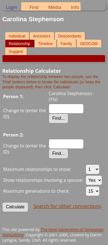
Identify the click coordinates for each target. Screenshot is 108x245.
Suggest (16, 51)
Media (54, 7)
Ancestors (41, 36)
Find (34, 7)
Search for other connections (67, 206)
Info (75, 7)
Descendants (69, 36)
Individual (17, 36)
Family (66, 43)
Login (11, 7)
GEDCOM (89, 43)
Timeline (45, 43)
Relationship (19, 43)
